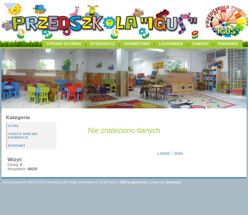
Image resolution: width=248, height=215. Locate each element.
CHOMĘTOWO (137, 44)
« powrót (163, 153)
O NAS (13, 126)
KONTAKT (16, 145)
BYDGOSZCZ (103, 44)
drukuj (178, 153)
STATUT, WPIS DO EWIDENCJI (22, 135)
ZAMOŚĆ (200, 44)
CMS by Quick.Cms (133, 182)
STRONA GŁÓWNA (64, 44)
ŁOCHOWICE (171, 44)
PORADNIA (228, 44)
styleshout (173, 182)
